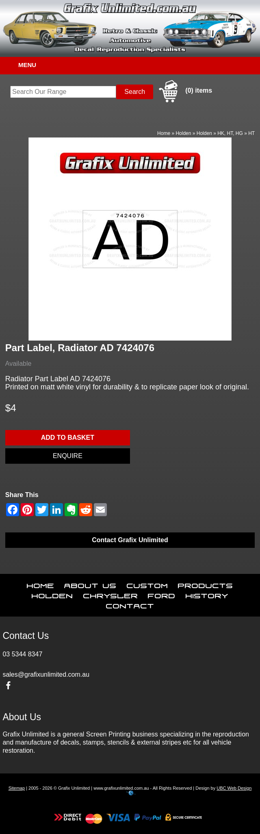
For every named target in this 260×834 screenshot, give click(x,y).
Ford (162, 594)
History (207, 594)
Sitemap (17, 788)
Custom (147, 584)
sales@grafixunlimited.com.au (45, 674)
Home (163, 133)
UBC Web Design (234, 788)
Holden (183, 133)
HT (251, 133)
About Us (90, 584)
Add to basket (67, 437)
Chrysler (110, 594)
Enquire (67, 455)
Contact (130, 604)
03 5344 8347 (22, 654)
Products (205, 584)
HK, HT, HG (230, 133)
